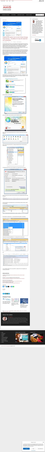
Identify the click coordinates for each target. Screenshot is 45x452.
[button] (43, 442)
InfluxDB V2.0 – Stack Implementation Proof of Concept (15, 304)
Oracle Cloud (29, 14)
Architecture (3, 333)
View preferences (40, 448)
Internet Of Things (5, 14)
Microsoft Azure (21, 14)
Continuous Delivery (5, 337)
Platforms (13, 14)
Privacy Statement (33, 450)
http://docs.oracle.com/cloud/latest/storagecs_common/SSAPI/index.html (12, 281)
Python (3, 342)
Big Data (3, 334)
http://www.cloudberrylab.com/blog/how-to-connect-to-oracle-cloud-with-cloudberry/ (13, 278)
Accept (26, 448)
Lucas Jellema (10, 316)
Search (43, 15)
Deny (33, 448)
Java (2, 332)
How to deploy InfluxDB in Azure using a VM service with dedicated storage (6, 302)
